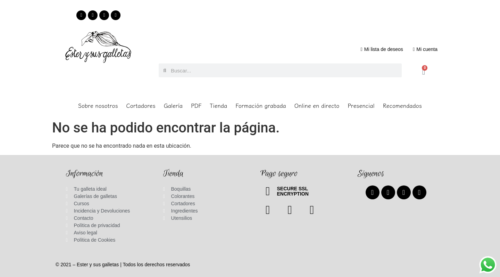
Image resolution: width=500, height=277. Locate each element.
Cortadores (141, 105)
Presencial (361, 105)
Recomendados (402, 105)
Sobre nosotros (98, 105)
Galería (173, 105)
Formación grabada (260, 105)
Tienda (218, 105)
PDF (196, 105)
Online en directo (316, 105)
